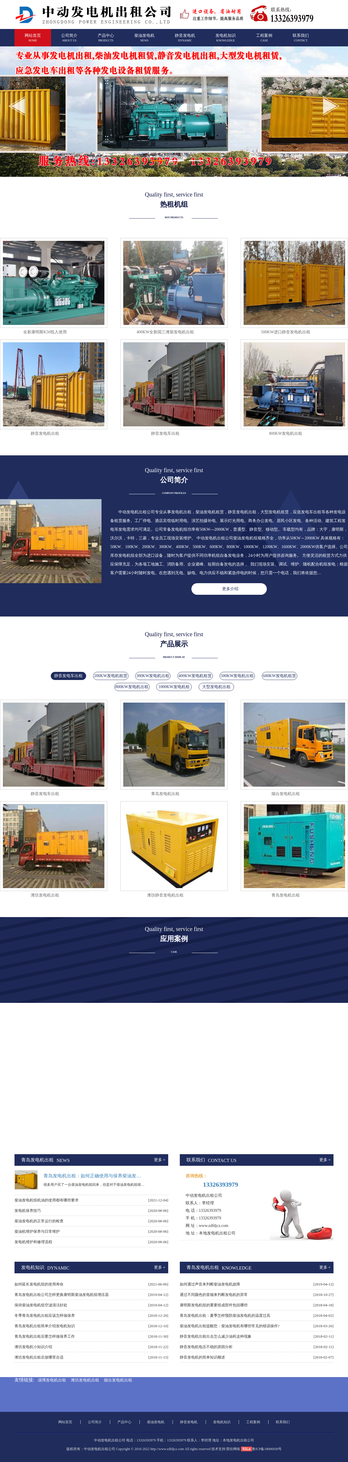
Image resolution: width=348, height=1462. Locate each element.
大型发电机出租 (216, 687)
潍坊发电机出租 (85, 1380)
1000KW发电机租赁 (173, 688)
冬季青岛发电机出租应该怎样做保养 (44, 1315)
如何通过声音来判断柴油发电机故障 (210, 1284)
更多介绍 (230, 589)
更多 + (159, 1160)
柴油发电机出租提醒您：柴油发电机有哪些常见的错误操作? (230, 1326)
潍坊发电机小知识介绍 (33, 1347)
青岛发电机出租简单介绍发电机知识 (44, 1326)
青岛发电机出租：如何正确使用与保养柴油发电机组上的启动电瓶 (94, 1175)
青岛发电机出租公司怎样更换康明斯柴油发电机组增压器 (61, 1294)
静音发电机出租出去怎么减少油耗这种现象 (215, 1336)
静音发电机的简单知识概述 (202, 1357)
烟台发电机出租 (118, 1380)
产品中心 (106, 40)
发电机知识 (225, 40)
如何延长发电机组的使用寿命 (39, 1284)
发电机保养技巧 (27, 1210)
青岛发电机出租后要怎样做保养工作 (44, 1336)
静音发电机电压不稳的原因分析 (206, 1347)
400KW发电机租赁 (195, 676)
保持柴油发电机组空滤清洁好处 (40, 1305)
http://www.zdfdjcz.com (167, 1449)
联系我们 (301, 40)
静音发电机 (185, 40)
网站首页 (33, 40)
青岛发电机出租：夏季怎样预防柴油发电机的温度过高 (225, 1315)
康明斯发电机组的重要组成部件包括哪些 (214, 1305)
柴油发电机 (144, 40)
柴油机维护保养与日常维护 (37, 1231)
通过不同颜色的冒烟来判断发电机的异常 (214, 1294)
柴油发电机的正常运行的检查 (39, 1221)
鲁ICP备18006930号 (267, 1449)
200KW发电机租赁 (110, 676)
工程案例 (264, 40)
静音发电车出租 (68, 676)
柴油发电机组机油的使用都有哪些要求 (46, 1200)
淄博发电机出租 (52, 1380)
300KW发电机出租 (152, 676)
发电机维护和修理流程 (33, 1242)
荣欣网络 (233, 1449)
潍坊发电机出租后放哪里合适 (39, 1357)
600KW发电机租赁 (279, 676)
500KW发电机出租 (237, 676)
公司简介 (69, 40)
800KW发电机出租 (131, 687)
